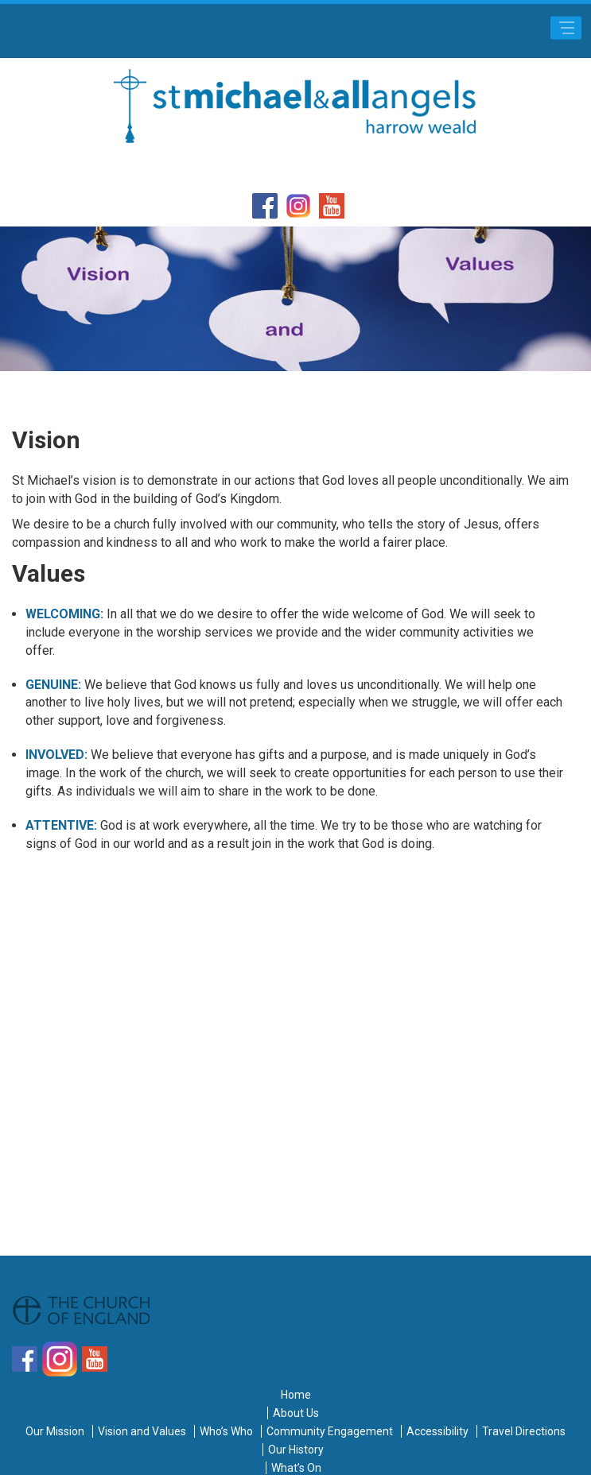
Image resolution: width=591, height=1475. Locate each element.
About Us (296, 1413)
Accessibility (437, 1431)
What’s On (296, 1467)
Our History (296, 1449)
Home (296, 1394)
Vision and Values (142, 1431)
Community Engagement (329, 1431)
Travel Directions (524, 1431)
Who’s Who (226, 1431)
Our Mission (54, 1431)
